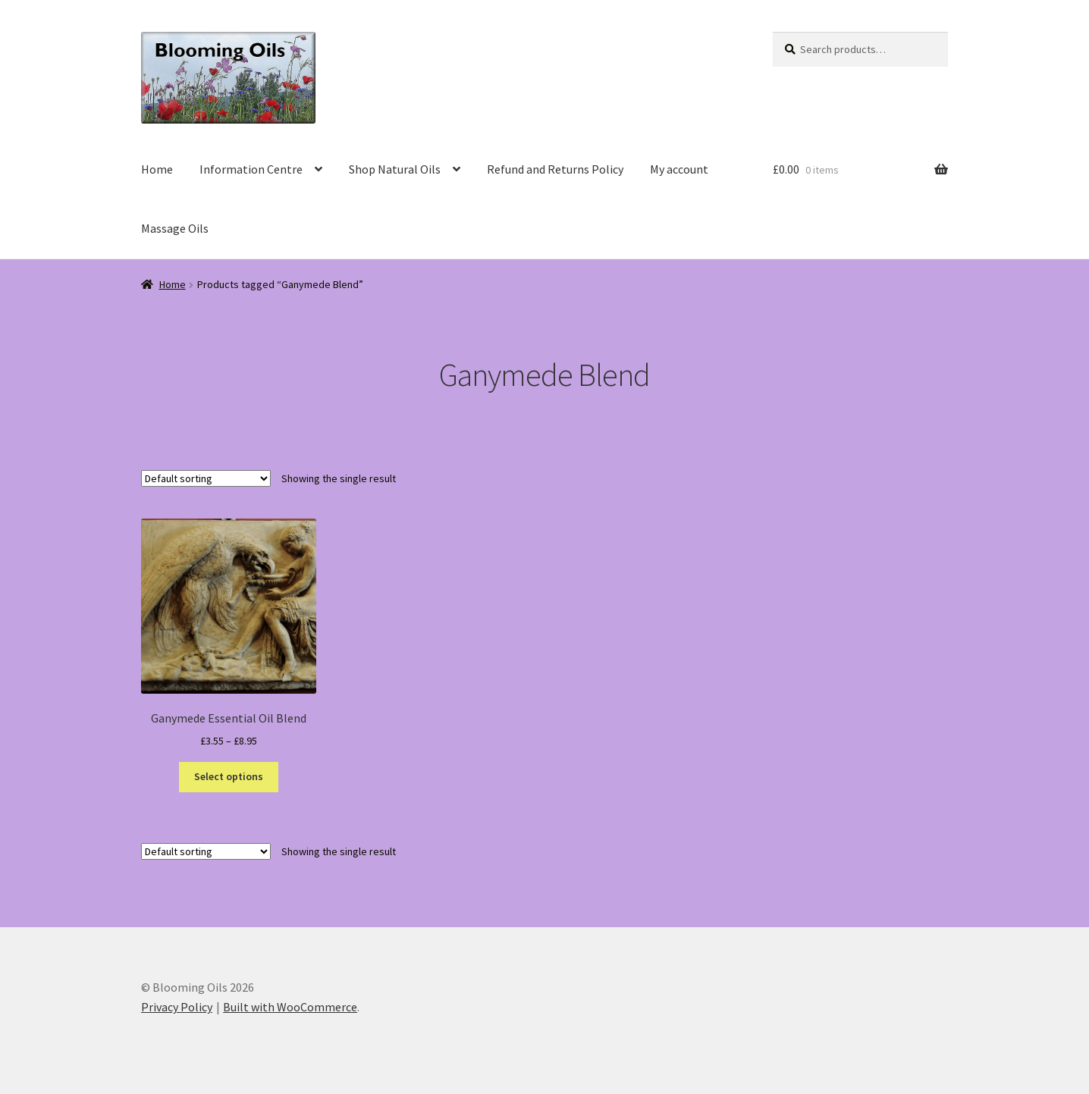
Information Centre (251, 169)
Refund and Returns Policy (555, 169)
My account (679, 169)
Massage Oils (175, 228)
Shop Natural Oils (395, 169)
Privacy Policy (176, 1006)
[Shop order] (206, 478)
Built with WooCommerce (290, 1006)
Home (157, 169)
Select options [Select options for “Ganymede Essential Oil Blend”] (228, 776)
